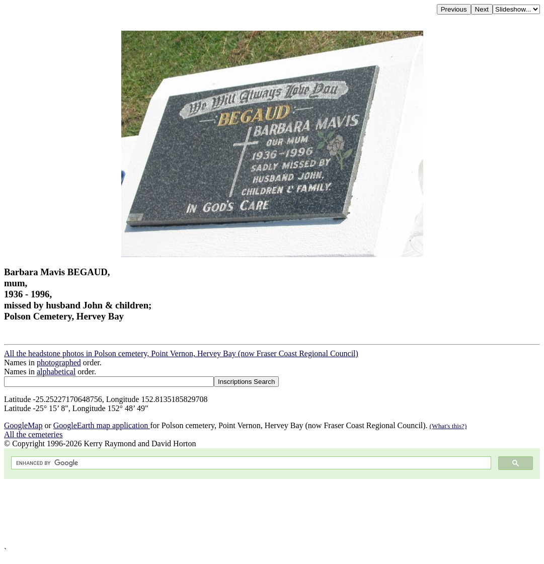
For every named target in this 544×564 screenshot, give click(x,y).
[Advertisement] (272, 513)
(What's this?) (448, 426)
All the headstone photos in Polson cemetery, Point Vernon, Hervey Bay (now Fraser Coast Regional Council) (181, 353)
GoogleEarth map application (101, 425)
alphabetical (56, 371)
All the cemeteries (33, 434)
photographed (59, 362)
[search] (250, 463)
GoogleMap (23, 425)
